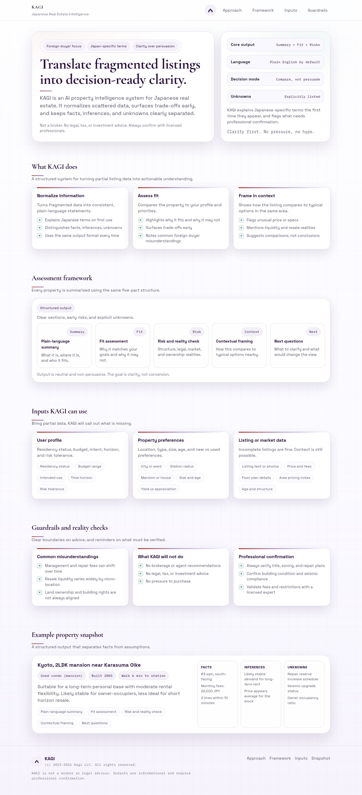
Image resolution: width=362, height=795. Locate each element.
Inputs (291, 10)
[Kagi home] (124, 10)
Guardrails (317, 10)
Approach (232, 10)
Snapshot (320, 758)
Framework (263, 10)
